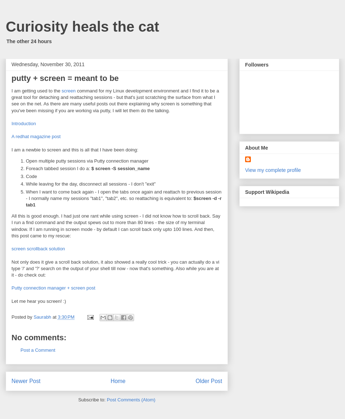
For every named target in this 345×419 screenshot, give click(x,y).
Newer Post (26, 381)
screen (68, 91)
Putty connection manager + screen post (53, 288)
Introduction (24, 123)
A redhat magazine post (36, 136)
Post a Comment (37, 350)
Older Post (209, 381)
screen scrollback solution (38, 248)
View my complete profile (273, 170)
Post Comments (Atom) (131, 399)
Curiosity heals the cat (82, 27)
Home (118, 381)
